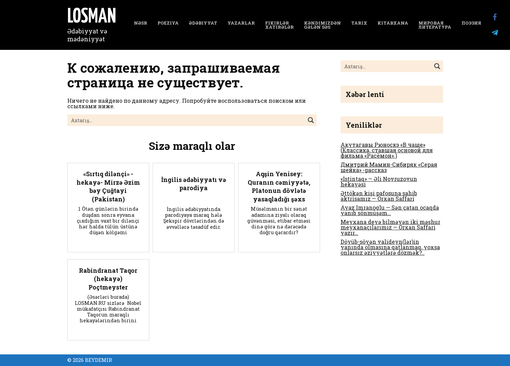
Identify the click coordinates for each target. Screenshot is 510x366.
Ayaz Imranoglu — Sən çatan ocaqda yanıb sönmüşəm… (390, 210)
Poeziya (168, 23)
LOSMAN (91, 17)
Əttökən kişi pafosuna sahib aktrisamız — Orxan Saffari (379, 195)
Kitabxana (392, 23)
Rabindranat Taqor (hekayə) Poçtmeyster (108, 278)
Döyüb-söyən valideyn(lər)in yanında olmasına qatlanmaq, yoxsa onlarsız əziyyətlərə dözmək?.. (390, 247)
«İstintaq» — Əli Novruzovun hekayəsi (379, 181)
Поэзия (471, 23)
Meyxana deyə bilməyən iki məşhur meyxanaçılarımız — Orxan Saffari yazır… (390, 227)
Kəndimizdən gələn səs (322, 25)
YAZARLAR (241, 23)
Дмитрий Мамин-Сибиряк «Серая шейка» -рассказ (389, 167)
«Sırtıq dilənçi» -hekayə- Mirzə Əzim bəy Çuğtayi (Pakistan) (108, 186)
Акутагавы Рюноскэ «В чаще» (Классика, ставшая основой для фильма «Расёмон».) (387, 150)
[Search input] (186, 120)
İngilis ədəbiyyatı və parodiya (193, 183)
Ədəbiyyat (203, 23)
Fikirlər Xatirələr (279, 25)
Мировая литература (434, 25)
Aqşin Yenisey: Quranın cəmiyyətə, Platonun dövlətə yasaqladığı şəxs (279, 186)
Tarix (359, 23)
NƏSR (140, 23)
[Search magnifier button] (311, 120)
